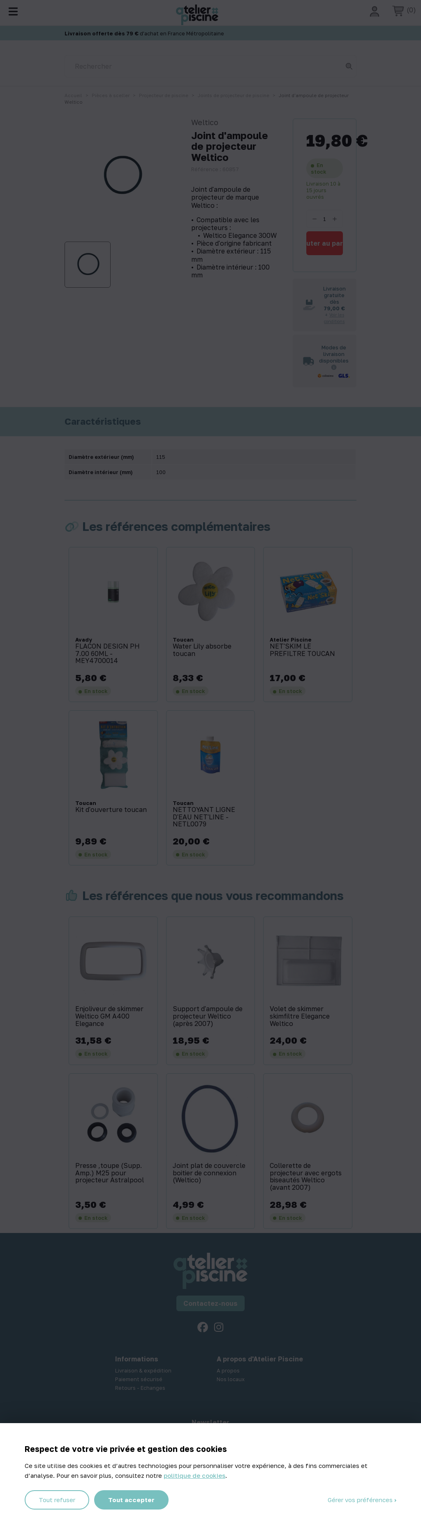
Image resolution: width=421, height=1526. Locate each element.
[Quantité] (324, 219)
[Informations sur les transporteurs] (334, 367)
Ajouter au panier (324, 243)
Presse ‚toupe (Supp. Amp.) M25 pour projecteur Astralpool (109, 1173)
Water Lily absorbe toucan (202, 650)
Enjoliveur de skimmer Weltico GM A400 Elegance (109, 1016)
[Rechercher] (210, 66)
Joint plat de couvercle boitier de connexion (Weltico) (209, 1173)
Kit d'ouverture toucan (111, 810)
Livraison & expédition (143, 1370)
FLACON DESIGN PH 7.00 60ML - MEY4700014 (107, 654)
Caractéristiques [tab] (103, 421)
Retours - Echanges (140, 1387)
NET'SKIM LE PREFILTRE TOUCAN (302, 650)
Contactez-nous (210, 1303)
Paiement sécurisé (138, 1379)
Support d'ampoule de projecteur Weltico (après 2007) (208, 1016)
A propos (228, 1370)
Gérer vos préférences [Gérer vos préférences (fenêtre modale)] (361, 1499)
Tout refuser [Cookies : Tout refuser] (57, 1499)
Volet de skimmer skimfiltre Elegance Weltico (300, 1016)
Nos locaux (231, 1379)
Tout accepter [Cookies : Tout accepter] (131, 1499)
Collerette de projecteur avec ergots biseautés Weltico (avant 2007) (306, 1176)
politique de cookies (194, 1475)
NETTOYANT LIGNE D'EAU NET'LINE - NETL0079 (204, 817)
